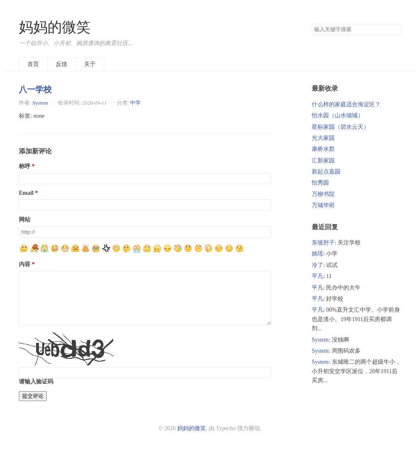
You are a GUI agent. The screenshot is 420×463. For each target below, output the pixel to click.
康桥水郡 (323, 149)
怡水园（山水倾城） (337, 115)
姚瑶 (317, 254)
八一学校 (35, 89)
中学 (135, 103)
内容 (24, 264)
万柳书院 (323, 194)
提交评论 (32, 406)
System (40, 103)
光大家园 (323, 138)
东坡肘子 (323, 242)
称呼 (24, 166)
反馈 (61, 64)
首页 (33, 64)
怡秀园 (320, 183)
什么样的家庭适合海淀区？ (346, 104)
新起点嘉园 (326, 172)
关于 (90, 64)
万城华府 (323, 205)
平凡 (317, 276)
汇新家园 (323, 160)
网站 (24, 220)
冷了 (317, 265)
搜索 (394, 29)
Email (26, 193)
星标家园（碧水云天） (340, 127)
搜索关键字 (311, 23)
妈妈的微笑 (55, 27)
